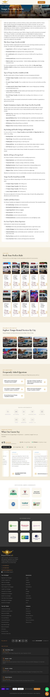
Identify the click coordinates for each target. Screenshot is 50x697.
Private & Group (4, 631)
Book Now (41, 2)
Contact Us (28, 611)
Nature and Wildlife (5, 613)
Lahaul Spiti (28, 595)
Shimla (27, 593)
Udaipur (27, 580)
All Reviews (6, 447)
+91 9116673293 (5, 567)
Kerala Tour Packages (5, 602)
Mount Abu (28, 584)
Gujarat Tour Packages (6, 584)
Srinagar (27, 591)
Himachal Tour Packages (6, 591)
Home (2, 6)
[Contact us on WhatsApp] (47, 689)
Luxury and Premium (5, 620)
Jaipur (27, 577)
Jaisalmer (28, 582)
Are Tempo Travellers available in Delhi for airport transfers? (13, 389)
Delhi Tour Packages (5, 582)
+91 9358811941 (5, 565)
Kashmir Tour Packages (6, 595)
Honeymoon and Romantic (6, 611)
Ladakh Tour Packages (6, 589)
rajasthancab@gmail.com (7, 570)
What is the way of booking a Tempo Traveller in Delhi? (36, 389)
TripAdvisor (31, 447)
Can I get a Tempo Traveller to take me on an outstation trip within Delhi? (36, 382)
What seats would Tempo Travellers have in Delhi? (13, 381)
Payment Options (29, 615)
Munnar (27, 600)
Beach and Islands (5, 626)
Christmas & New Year (6, 633)
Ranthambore (28, 586)
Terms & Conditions (30, 620)
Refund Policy (28, 622)
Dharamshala (28, 598)
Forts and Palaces (5, 617)
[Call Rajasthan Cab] (47, 694)
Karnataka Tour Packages (6, 600)
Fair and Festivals (5, 622)
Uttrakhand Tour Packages (6, 593)
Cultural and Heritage (5, 608)
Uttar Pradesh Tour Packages (7, 586)
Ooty (27, 602)
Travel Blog (28, 613)
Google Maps (19, 447)
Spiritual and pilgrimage (6, 615)
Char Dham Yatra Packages (6, 598)
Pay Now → (37, 688)
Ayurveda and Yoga (5, 624)
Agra (27, 589)
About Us (28, 608)
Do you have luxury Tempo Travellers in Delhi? (13, 395)
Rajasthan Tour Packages (6, 577)
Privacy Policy (29, 617)
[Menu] (47, 2)
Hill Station (3, 629)
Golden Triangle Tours (5, 580)
